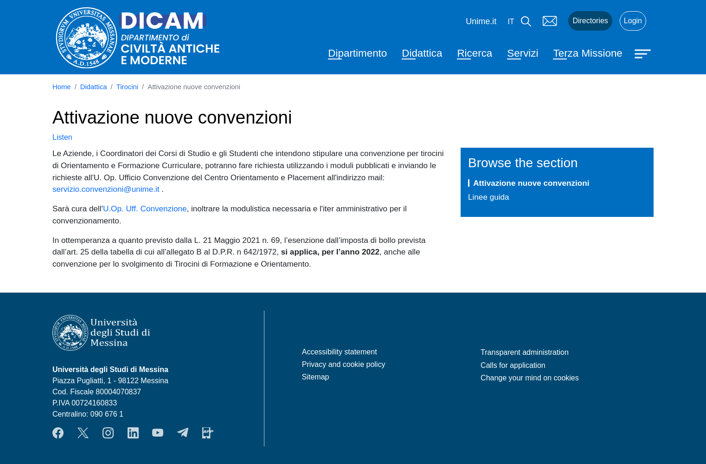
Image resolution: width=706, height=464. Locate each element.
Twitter (83, 432)
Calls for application (513, 365)
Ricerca (474, 53)
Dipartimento (357, 53)
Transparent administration (525, 352)
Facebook (58, 432)
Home (61, 87)
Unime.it (481, 21)
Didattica (422, 53)
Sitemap (315, 377)
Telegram (182, 432)
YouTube (157, 432)
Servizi (522, 53)
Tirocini (127, 87)
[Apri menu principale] (644, 53)
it (510, 22)
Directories (590, 21)
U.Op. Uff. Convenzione (145, 208)
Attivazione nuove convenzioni (531, 183)
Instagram (108, 432)
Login (633, 21)
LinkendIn (133, 432)
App (207, 432)
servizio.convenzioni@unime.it (106, 189)
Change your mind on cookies (530, 378)
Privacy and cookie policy (343, 364)
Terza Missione (587, 53)
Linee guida (488, 197)
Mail (550, 21)
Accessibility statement (339, 352)
